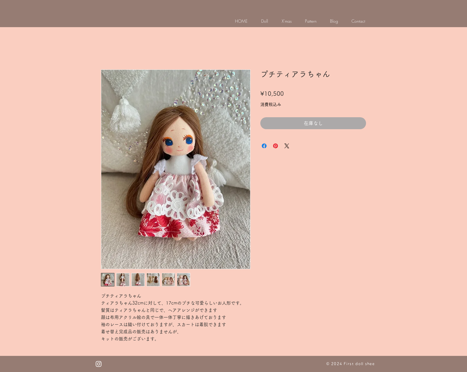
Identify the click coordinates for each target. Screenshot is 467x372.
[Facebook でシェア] (264, 145)
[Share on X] (286, 145)
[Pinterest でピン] (275, 145)
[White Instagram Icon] (98, 364)
